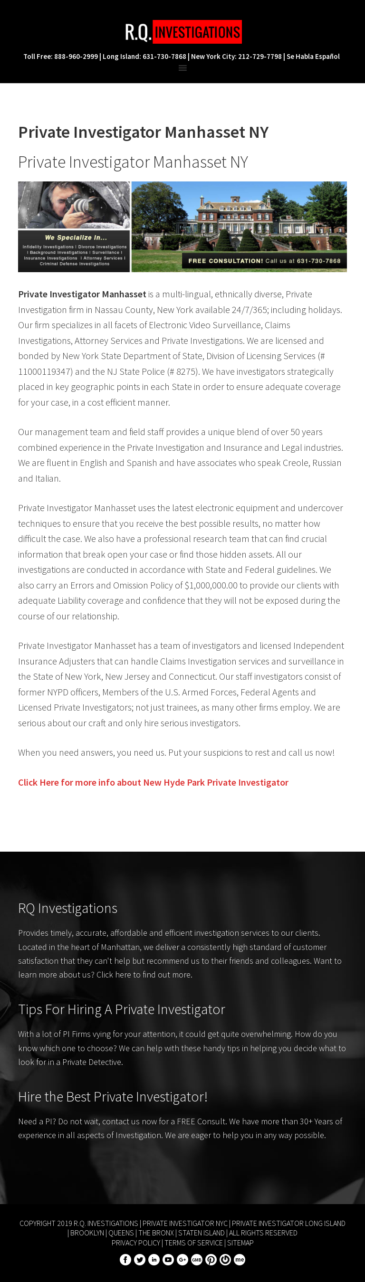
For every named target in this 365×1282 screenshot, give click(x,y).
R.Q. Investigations (182, 32)
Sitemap (240, 1242)
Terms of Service (193, 1242)
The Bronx (156, 1232)
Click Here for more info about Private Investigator (153, 782)
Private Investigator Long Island (289, 1223)
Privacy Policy (136, 1242)
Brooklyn (87, 1232)
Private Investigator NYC (185, 1223)
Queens (121, 1232)
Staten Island (201, 1232)
